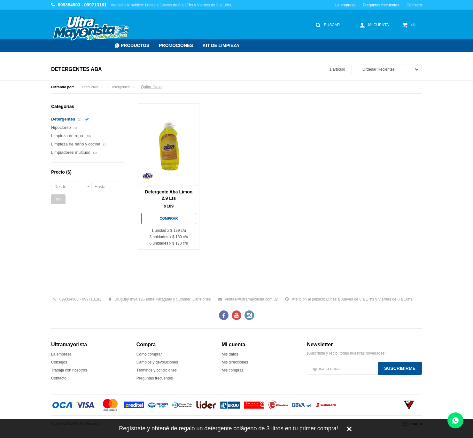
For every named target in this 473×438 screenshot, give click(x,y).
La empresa (345, 5)
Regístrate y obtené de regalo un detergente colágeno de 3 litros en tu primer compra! (228, 428)
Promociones (176, 45)
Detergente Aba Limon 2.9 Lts (169, 195)
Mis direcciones (235, 362)
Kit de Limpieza (221, 45)
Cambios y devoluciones (157, 362)
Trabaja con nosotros (69, 370)
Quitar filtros (151, 87)
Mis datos (230, 354)
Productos (135, 45)
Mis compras (233, 370)
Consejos (59, 362)
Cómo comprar (149, 354)
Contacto (414, 5)
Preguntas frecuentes (381, 5)
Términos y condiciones (156, 370)
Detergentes (120, 87)
